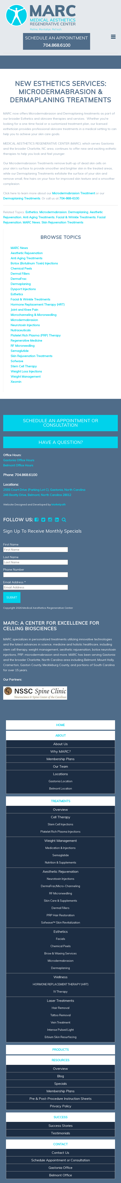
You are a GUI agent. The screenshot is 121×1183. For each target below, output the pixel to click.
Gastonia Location (60, 781)
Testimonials (60, 1133)
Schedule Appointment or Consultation (60, 1160)
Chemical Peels (21, 268)
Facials (60, 938)
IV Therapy (60, 991)
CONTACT (60, 1144)
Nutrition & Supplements (60, 862)
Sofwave (17, 361)
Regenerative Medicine (26, 340)
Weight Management (25, 376)
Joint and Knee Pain (24, 310)
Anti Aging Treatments (39, 217)
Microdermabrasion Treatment (73, 193)
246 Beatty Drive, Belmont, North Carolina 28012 (37, 495)
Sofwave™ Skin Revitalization (60, 922)
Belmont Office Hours (18, 465)
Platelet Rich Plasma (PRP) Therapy (35, 335)
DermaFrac (18, 279)
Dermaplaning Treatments (21, 198)
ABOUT (60, 735)
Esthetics (32, 212)
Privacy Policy (60, 1106)
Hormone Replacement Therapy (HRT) (38, 304)
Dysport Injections (23, 289)
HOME (60, 725)
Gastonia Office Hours (18, 460)
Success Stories (61, 1125)
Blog (60, 1076)
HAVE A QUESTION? (61, 442)
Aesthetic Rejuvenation (27, 253)
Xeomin (16, 382)
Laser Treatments (60, 1000)
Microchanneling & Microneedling (33, 315)
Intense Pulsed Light (60, 1029)
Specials (60, 1083)
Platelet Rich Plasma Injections (60, 831)
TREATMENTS (60, 801)
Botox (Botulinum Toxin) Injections (34, 263)
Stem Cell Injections (60, 824)
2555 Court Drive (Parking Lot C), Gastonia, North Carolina (44, 490)
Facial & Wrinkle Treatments (76, 217)
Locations (60, 774)
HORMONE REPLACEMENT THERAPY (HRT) (60, 984)
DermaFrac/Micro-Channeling (60, 886)
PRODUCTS (60, 1050)
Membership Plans (60, 759)
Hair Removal (60, 1008)
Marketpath (58, 504)
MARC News (31, 222)
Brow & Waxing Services (60, 953)
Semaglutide (20, 351)
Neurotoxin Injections (25, 325)
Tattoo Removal (60, 1015)
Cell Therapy (60, 817)
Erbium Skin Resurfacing (60, 1037)
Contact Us (60, 1152)
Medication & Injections (60, 848)
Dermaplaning (78, 212)
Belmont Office (60, 1175)
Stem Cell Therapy (24, 366)
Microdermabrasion (53, 212)
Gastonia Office (60, 1167)
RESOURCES (60, 1060)
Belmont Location (60, 788)
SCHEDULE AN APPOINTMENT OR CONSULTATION (60, 423)
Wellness (60, 977)
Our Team (60, 766)
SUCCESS (61, 1117)
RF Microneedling (23, 346)
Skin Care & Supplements (60, 900)
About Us (60, 744)
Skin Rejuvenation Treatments (62, 222)
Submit (11, 597)
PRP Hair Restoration (61, 915)
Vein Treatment (60, 1022)
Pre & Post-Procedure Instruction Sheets (60, 1098)
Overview (60, 809)
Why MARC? (60, 751)
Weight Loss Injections (26, 371)
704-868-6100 (69, 198)
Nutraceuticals (21, 330)
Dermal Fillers (20, 274)
